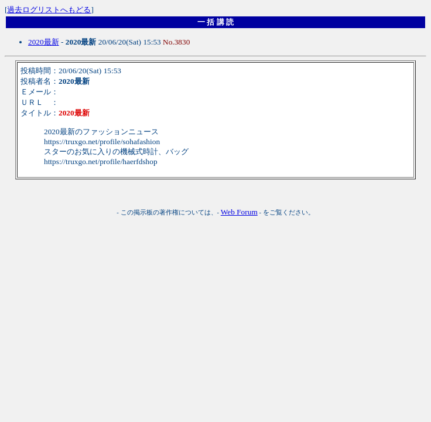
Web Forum (239, 211)
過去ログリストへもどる (49, 9)
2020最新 (43, 42)
